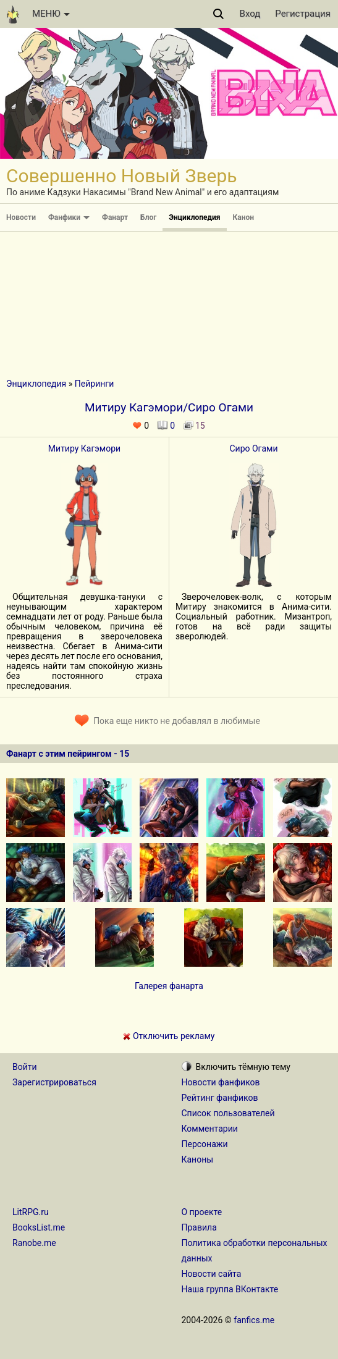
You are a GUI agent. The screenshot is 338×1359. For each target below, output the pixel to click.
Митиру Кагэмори (84, 448)
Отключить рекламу (168, 1036)
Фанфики (69, 217)
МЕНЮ (51, 13)
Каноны (198, 1159)
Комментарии (210, 1129)
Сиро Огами (253, 448)
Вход (250, 13)
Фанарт (115, 217)
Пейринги (94, 384)
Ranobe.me (34, 1243)
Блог (148, 217)
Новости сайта (212, 1274)
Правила (199, 1227)
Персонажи (205, 1144)
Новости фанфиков (221, 1082)
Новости (21, 217)
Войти (24, 1067)
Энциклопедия (194, 217)
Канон (244, 217)
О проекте (202, 1212)
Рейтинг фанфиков (220, 1098)
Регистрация (303, 13)
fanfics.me (254, 1320)
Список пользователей (228, 1113)
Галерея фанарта (169, 986)
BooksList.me (38, 1227)
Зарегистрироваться (54, 1082)
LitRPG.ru (30, 1212)
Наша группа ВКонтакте (230, 1289)
